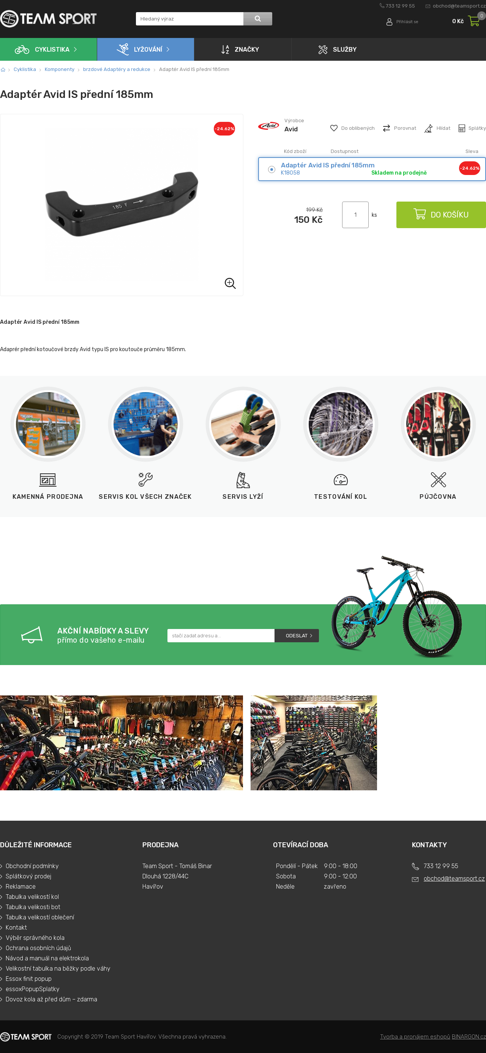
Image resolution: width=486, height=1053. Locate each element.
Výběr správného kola (35, 937)
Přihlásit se (405, 22)
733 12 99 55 (400, 6)
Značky (240, 49)
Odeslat (297, 635)
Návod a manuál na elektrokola (47, 958)
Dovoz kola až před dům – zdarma (51, 999)
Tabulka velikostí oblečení (40, 917)
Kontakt (16, 927)
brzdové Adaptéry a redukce (116, 69)
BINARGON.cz (469, 1036)
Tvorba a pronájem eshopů (415, 1036)
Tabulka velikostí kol (32, 896)
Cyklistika (42, 49)
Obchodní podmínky (32, 866)
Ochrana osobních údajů (38, 948)
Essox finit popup (29, 978)
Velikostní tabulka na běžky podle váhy (58, 968)
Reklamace (21, 886)
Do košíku (440, 214)
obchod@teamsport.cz (459, 6)
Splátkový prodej (28, 876)
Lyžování (139, 49)
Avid (291, 129)
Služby (338, 49)
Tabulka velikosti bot (33, 907)
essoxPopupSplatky (33, 989)
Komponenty (59, 69)
